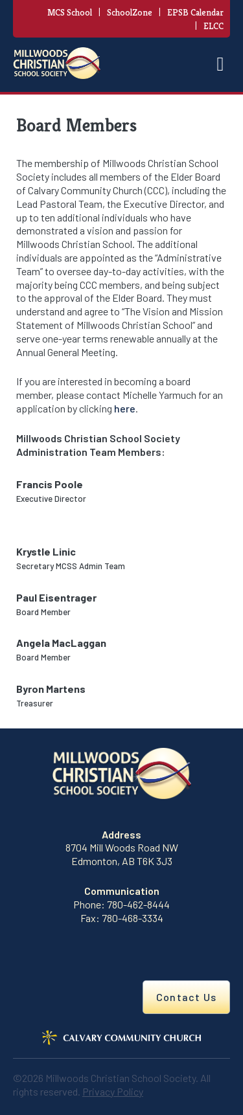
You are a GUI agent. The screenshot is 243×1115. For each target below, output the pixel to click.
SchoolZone (129, 12)
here (124, 408)
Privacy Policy (112, 1091)
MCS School (69, 12)
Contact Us (186, 997)
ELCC (213, 26)
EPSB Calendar (195, 12)
